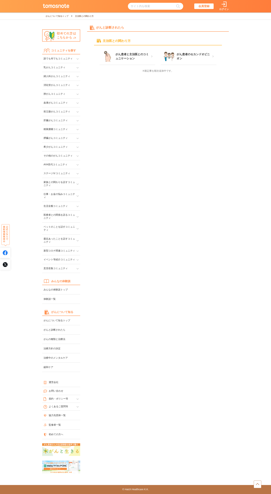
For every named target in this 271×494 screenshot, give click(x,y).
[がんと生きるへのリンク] (61, 449)
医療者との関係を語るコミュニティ (59, 216)
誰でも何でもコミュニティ (58, 58)
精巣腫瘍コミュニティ (56, 129)
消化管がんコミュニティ (57, 85)
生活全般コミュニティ (56, 206)
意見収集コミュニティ (56, 268)
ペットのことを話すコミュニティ (59, 228)
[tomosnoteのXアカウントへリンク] (5, 264)
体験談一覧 (50, 299)
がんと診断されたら (54, 329)
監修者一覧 (52, 424)
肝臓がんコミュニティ (56, 120)
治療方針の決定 (52, 348)
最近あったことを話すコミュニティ (59, 240)
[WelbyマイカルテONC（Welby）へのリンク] (61, 467)
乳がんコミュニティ (54, 67)
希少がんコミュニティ (56, 146)
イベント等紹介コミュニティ (59, 259)
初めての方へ (53, 434)
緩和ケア (48, 367)
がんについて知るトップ (57, 320)
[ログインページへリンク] (224, 6)
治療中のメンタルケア (56, 357)
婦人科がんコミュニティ (57, 76)
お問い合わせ (53, 391)
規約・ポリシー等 (56, 399)
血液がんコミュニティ (56, 102)
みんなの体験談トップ (56, 289)
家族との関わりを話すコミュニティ (59, 184)
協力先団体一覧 (55, 415)
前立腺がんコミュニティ (57, 111)
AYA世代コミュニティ (55, 164)
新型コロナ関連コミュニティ (59, 250)
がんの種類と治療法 (54, 339)
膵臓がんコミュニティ (56, 138)
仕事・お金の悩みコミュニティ (59, 196)
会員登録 (203, 6)
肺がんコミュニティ (54, 93)
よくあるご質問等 (56, 406)
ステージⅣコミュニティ (57, 173)
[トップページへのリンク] (56, 6)
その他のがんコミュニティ (58, 155)
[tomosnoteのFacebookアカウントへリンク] (5, 253)
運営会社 (51, 382)
